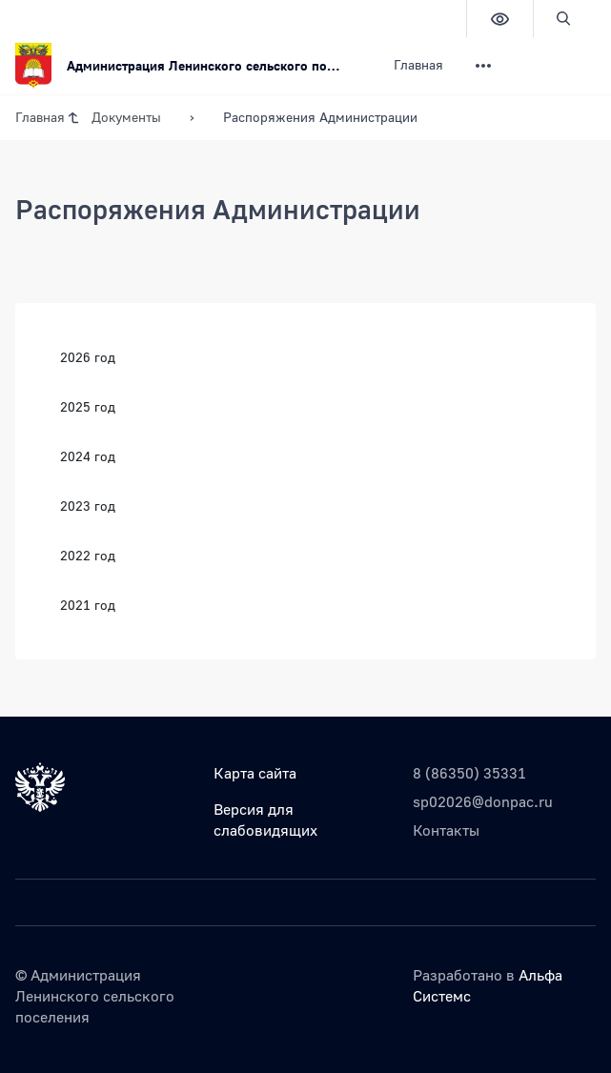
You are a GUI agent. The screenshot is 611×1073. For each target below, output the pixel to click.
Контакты (446, 830)
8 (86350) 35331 (469, 772)
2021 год (87, 605)
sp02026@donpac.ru (483, 801)
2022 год (87, 555)
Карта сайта (255, 772)
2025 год (87, 406)
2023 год (87, 505)
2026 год (87, 357)
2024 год (87, 456)
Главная (418, 64)
